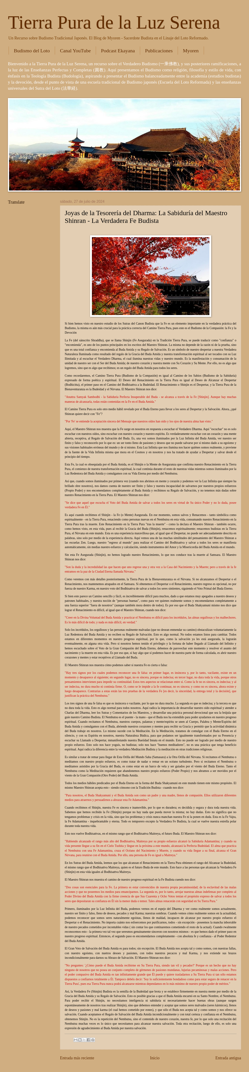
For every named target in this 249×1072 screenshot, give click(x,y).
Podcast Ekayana (118, 50)
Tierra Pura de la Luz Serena (114, 22)
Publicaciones (159, 50)
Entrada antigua (228, 1058)
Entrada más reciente (77, 1058)
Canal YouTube (75, 50)
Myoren (191, 50)
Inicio (155, 1058)
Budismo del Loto (32, 50)
